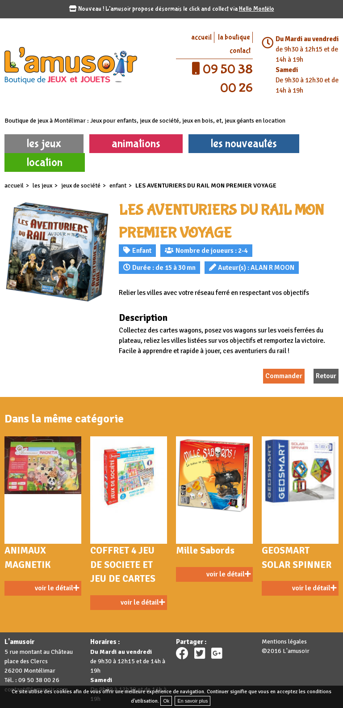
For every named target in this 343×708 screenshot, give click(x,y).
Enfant (117, 185)
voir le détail (57, 588)
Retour (326, 376)
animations (136, 143)
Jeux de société (80, 185)
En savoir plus (192, 701)
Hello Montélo (256, 9)
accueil (201, 37)
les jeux (44, 143)
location (45, 162)
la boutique (234, 37)
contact (240, 51)
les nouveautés (244, 143)
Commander (283, 376)
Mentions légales (284, 641)
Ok (166, 701)
